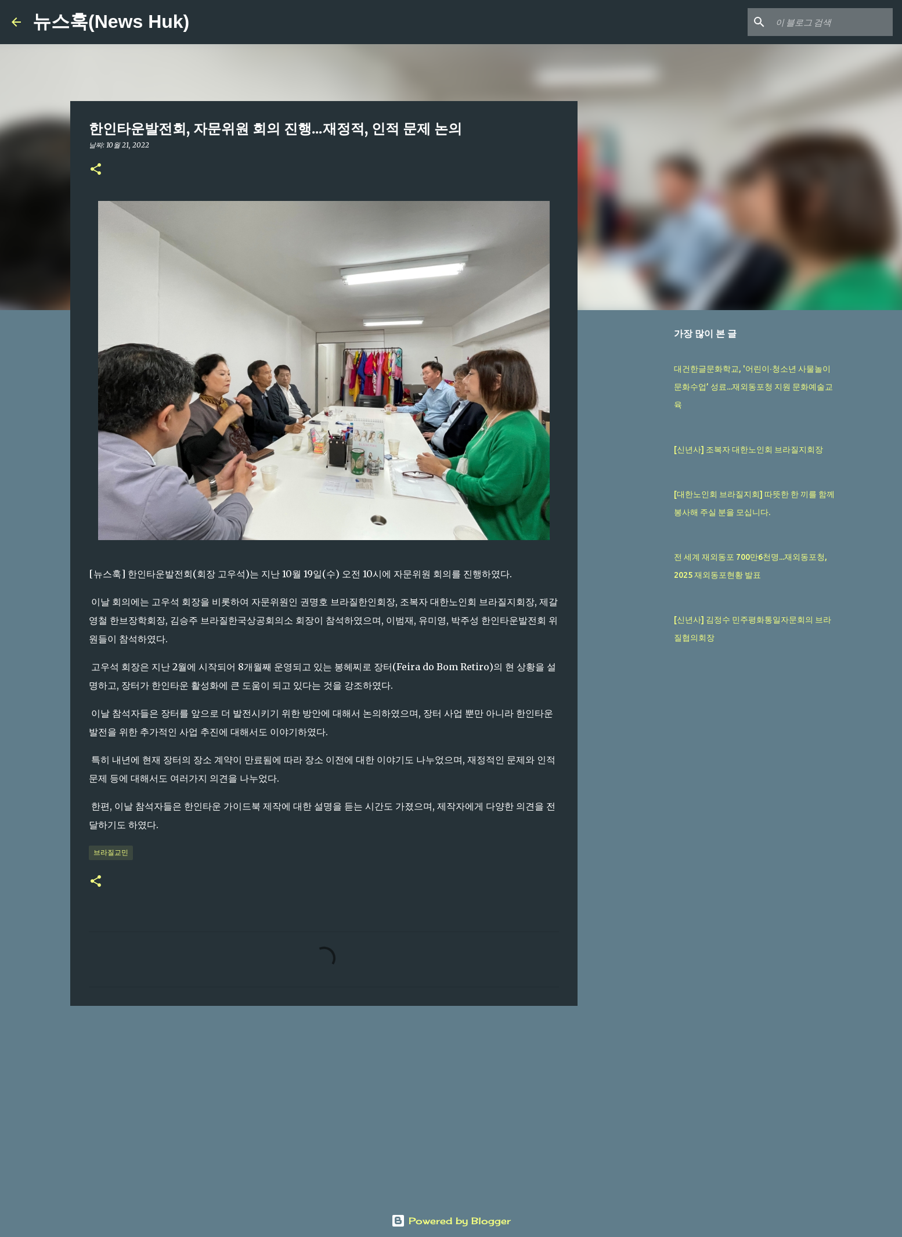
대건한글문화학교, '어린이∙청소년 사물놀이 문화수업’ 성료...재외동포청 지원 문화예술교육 (753, 386)
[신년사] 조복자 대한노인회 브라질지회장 (748, 449)
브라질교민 (110, 852)
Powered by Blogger (451, 1221)
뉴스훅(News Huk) (111, 21)
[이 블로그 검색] (832, 22)
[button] (96, 170)
